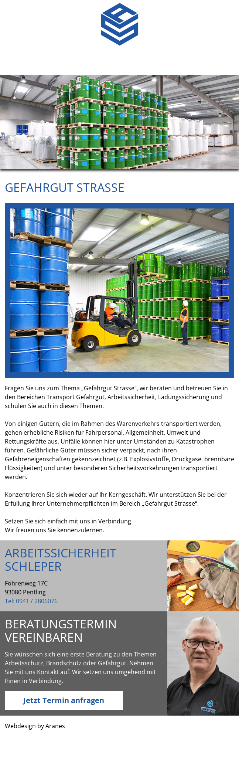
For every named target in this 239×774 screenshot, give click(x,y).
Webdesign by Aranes (35, 726)
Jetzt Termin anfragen (63, 700)
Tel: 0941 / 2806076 (31, 601)
